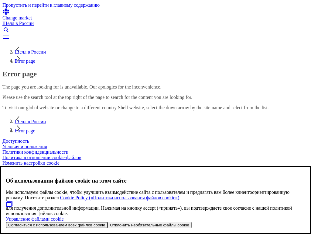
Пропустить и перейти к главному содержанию (51, 5)
